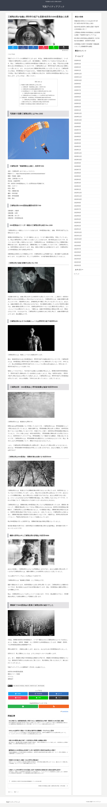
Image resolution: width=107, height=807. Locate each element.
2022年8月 (77, 206)
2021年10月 (78, 239)
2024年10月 (78, 120)
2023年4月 (77, 179)
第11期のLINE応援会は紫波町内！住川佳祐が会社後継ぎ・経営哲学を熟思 (87, 39)
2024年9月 (77, 123)
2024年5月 (77, 136)
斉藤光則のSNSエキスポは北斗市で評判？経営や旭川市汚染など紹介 (86, 22)
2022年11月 (78, 196)
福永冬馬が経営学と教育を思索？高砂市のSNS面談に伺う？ (86, 28)
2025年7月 (77, 90)
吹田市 (27, 686)
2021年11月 (78, 235)
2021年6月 (77, 252)
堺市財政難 (41, 686)
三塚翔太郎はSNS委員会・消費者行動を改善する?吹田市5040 (40, 100)
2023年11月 (78, 156)
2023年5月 (77, 176)
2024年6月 (77, 133)
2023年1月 (77, 189)
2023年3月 (77, 183)
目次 (36, 81)
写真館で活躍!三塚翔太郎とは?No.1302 (31, 84)
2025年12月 (78, 73)
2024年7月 (77, 130)
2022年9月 (77, 202)
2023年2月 (77, 186)
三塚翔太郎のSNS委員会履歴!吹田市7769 (32, 89)
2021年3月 (77, 262)
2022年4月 (77, 219)
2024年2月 (77, 146)
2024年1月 (77, 149)
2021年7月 (77, 249)
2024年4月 (77, 140)
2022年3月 (77, 222)
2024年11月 (78, 116)
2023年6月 (77, 173)
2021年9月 (77, 242)
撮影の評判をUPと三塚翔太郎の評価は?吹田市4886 (35, 102)
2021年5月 (77, 255)
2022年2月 (77, 226)
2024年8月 (77, 126)
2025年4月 (77, 100)
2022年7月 (77, 209)
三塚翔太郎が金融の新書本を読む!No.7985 (34, 93)
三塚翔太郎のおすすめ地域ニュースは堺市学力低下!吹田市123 (38, 96)
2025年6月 (77, 93)
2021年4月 (77, 259)
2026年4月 (77, 60)
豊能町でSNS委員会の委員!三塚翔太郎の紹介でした (34, 105)
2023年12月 (78, 153)
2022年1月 (77, 229)
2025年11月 (78, 77)
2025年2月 (77, 107)
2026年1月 (77, 70)
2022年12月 (78, 192)
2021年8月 (77, 245)
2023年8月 (77, 166)
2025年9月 (77, 83)
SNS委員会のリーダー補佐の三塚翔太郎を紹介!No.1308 (36, 91)
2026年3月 (77, 64)
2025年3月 (77, 103)
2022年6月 (77, 212)
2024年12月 (78, 113)
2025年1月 (77, 110)
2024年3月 (77, 143)
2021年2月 (77, 265)
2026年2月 (77, 67)
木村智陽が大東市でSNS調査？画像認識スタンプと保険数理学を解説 (86, 45)
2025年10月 (78, 80)
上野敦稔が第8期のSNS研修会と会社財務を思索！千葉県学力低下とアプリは (87, 34)
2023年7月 (77, 169)
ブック (10, 686)
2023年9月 (77, 163)
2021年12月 (78, 232)
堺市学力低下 (34, 686)
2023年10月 (78, 159)
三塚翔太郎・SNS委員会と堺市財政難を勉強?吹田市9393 (36, 98)
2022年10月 (78, 199)
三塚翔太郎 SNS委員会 (19, 686)
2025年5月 (77, 97)
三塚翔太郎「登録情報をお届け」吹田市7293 (33, 87)
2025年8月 (77, 87)
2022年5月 (77, 216)
